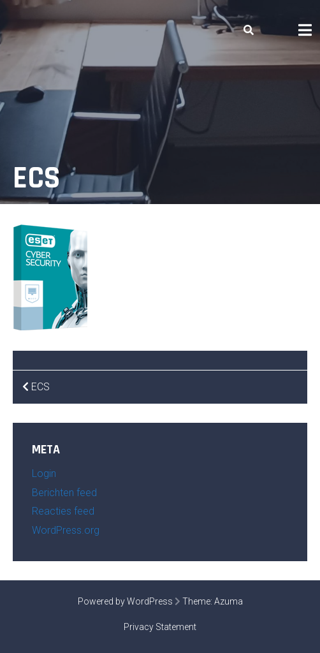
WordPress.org (65, 530)
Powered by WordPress (125, 601)
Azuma (228, 601)
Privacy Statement (160, 627)
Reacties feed (63, 511)
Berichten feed (64, 493)
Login (44, 473)
